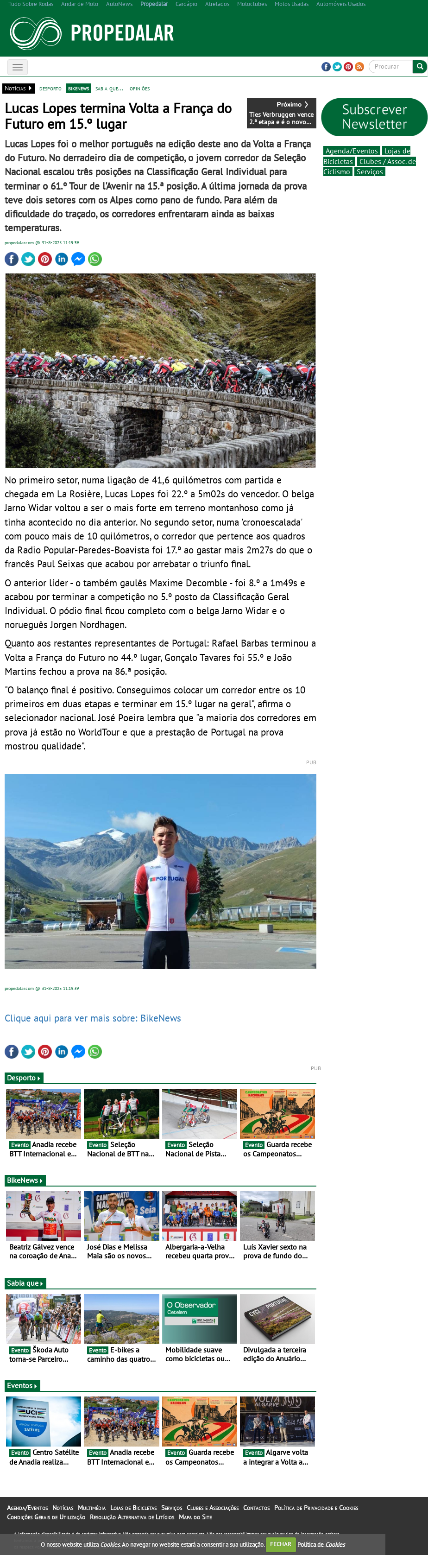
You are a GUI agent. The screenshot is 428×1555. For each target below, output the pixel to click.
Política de (321, 1544)
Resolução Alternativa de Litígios (132, 1517)
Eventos (22, 1385)
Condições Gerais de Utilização (46, 1517)
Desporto (24, 1077)
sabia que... (109, 88)
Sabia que (25, 1283)
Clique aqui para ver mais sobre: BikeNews (93, 1017)
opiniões (140, 88)
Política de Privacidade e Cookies (316, 1508)
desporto (50, 88)
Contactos (256, 1508)
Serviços (370, 171)
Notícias (62, 1508)
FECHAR (280, 1544)
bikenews (78, 88)
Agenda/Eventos (352, 150)
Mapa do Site (195, 1517)
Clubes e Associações (213, 1508)
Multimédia (92, 1508)
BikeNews (25, 1180)
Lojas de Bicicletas (133, 1508)
